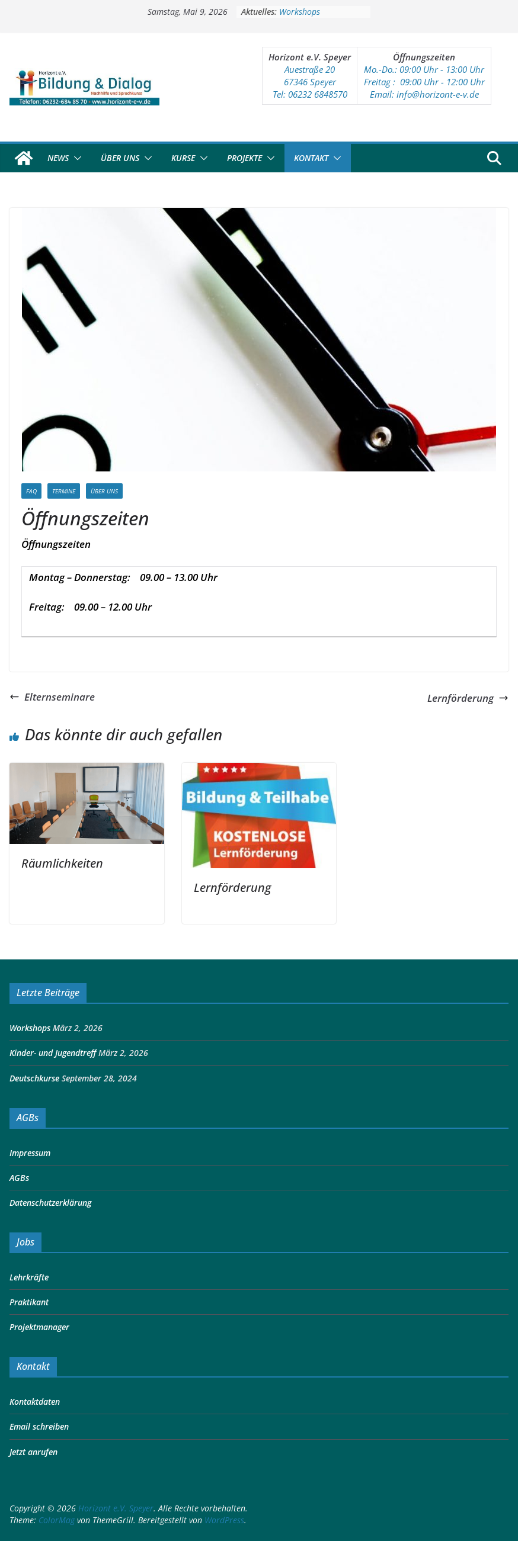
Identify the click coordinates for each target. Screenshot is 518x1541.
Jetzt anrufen (33, 1451)
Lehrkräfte (29, 1277)
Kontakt (311, 157)
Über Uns (120, 157)
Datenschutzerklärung (50, 1202)
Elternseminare (52, 697)
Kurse (183, 157)
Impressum (29, 1152)
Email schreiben (39, 1426)
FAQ (31, 491)
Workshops (299, 11)
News (58, 157)
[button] (75, 158)
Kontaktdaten (34, 1401)
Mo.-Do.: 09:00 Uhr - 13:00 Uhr (424, 69)
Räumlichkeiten (62, 863)
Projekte (244, 157)
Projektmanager (39, 1327)
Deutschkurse (34, 1078)
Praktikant (29, 1302)
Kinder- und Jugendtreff (52, 1052)
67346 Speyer (310, 82)
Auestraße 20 (309, 69)
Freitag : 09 (387, 82)
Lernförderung (468, 698)
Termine (63, 491)
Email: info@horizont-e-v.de (424, 94)
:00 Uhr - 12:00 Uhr (447, 82)
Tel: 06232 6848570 (310, 94)
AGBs (19, 1177)
